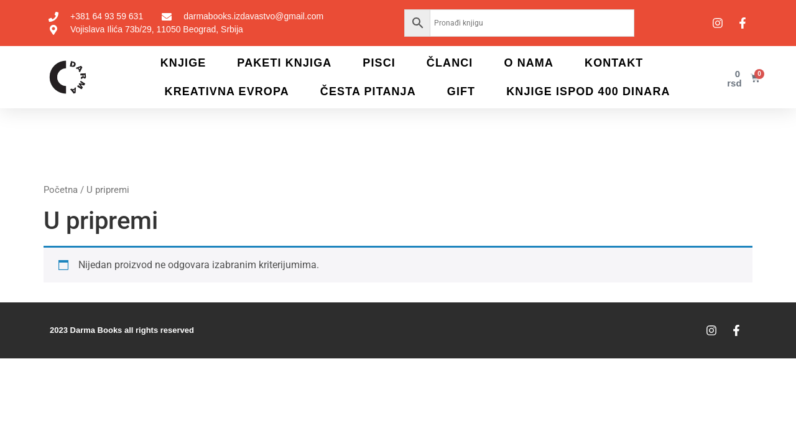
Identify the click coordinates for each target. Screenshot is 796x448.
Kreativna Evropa (227, 91)
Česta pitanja (368, 91)
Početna (61, 189)
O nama (528, 63)
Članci (450, 63)
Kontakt (614, 63)
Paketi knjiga (284, 63)
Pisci (379, 63)
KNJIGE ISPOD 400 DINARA (588, 91)
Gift (461, 91)
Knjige (183, 63)
